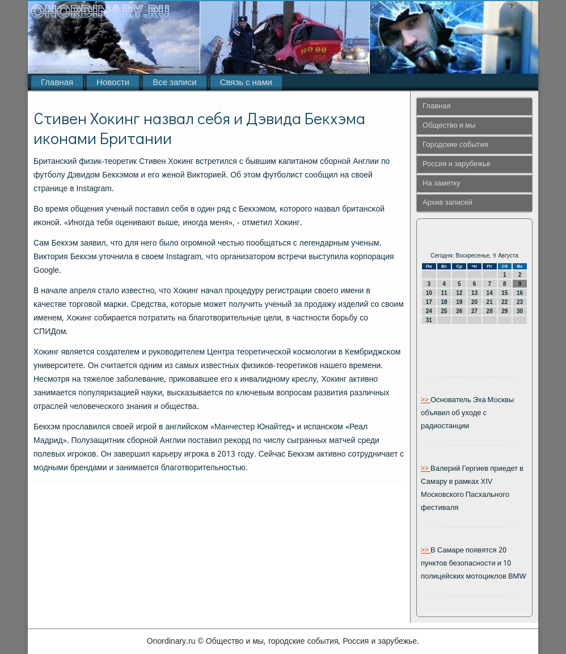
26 (459, 311)
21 (490, 302)
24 (429, 311)
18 (444, 302)
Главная (57, 82)
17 (429, 302)
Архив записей (447, 202)
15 (504, 293)
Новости (112, 82)
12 (459, 293)
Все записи (174, 82)
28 (490, 311)
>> (425, 400)
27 (474, 311)
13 (474, 293)
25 (444, 311)
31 (429, 320)
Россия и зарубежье (457, 164)
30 (520, 311)
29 (504, 311)
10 (429, 293)
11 (444, 293)
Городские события (455, 144)
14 (490, 293)
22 (504, 302)
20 (474, 302)
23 (520, 302)
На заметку (442, 183)
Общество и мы (449, 125)
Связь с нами (246, 82)
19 (459, 302)
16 (520, 293)
